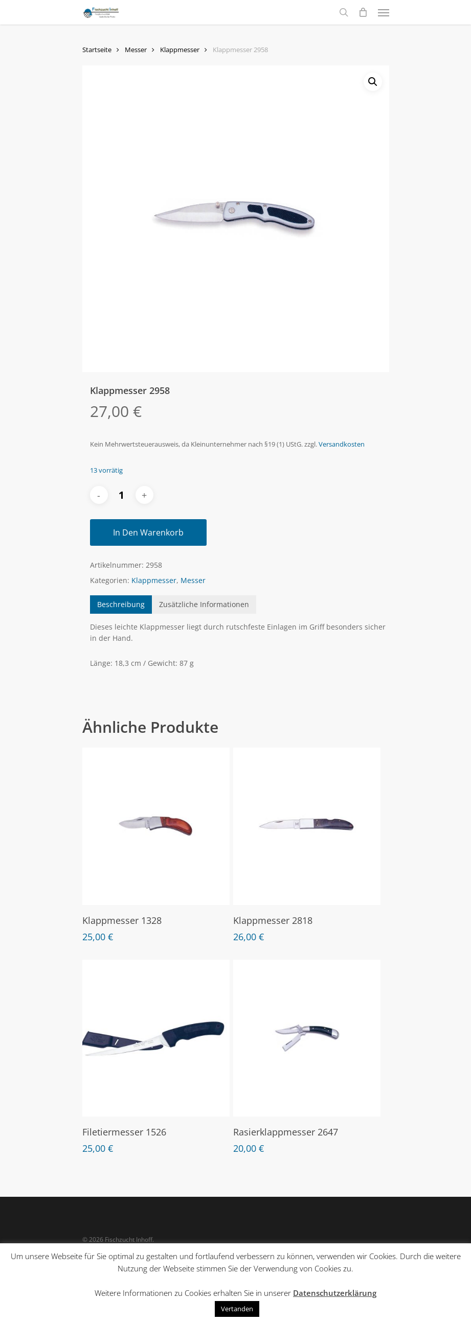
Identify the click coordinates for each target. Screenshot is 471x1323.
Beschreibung (121, 604)
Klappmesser (179, 49)
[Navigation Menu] (383, 12)
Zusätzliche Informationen (204, 604)
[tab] (121, 604)
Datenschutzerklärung (334, 1293)
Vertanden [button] (237, 1308)
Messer (136, 49)
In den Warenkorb (148, 532)
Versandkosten (342, 444)
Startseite (96, 49)
